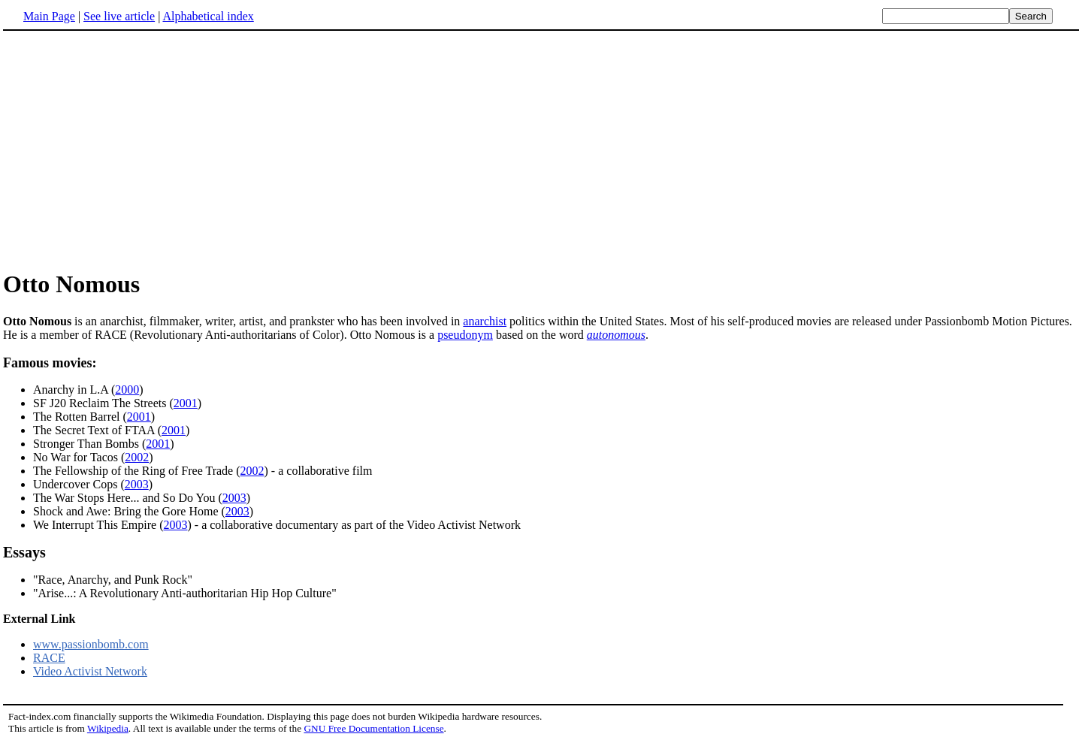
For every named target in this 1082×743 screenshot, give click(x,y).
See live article (119, 16)
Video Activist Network (90, 671)
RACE (49, 657)
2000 (127, 389)
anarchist (484, 321)
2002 (137, 457)
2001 (186, 403)
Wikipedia (107, 728)
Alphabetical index (207, 16)
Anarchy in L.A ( (74, 389)
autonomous (616, 334)
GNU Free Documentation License (373, 728)
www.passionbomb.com (91, 644)
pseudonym (465, 334)
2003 (137, 484)
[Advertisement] (129, 149)
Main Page (49, 16)
